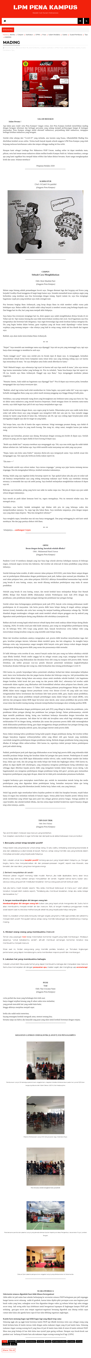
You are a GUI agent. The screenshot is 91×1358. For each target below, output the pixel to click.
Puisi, (61, 48)
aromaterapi (81, 967)
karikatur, (50, 48)
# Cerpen (21, 1341)
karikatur (29, 35)
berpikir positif (31, 860)
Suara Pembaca (76, 35)
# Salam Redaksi (59, 1341)
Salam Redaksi (54, 35)
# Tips (14, 1344)
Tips (86, 35)
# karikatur (31, 1341)
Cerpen (20, 35)
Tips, (13, 50)
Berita (12, 35)
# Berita (12, 1341)
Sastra (64, 35)
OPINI (37, 35)
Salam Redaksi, (69, 48)
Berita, (37, 48)
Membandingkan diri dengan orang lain (21, 903)
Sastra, (78, 48)
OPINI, (56, 48)
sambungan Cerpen (23, 530)
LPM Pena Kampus (45, 7)
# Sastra (71, 1341)
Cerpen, (43, 48)
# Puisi (48, 1341)
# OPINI (40, 1341)
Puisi (44, 35)
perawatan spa (40, 967)
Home (5, 35)
